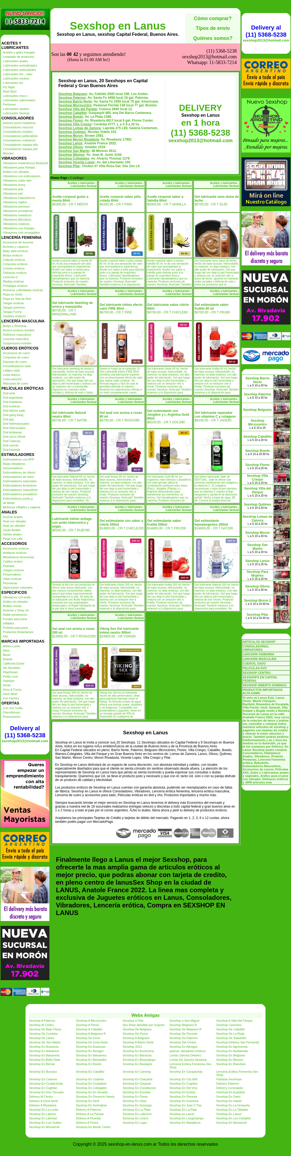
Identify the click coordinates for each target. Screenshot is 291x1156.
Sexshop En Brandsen (231, 1064)
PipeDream (10, 672)
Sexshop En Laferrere (137, 1114)
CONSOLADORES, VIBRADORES (256, 648)
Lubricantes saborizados (19, 100)
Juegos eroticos (13, 570)
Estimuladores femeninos (20, 485)
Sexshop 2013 (132, 1046)
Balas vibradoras (14, 463)
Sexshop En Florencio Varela (95, 1096)
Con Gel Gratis (13, 708)
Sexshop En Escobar (137, 1092)
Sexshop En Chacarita (137, 1079)
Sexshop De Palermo (183, 1038)
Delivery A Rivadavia (42, 1105)
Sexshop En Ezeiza (182, 1092)
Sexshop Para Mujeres (257, 573)
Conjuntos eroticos (15, 264)
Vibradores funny (14, 184)
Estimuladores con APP (18, 459)
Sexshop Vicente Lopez (76, 162)
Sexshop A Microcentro (91, 1020)
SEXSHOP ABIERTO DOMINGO (265, 685)
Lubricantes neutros (16, 78)
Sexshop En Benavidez (91, 1059)
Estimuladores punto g (18, 498)
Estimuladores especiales (20, 481)
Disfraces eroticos (15, 272)
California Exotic (13, 663)
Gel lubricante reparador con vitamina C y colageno (215, 414)
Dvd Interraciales (14, 428)
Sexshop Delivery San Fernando (237, 1042)
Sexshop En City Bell (183, 1079)
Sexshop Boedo (70, 117)
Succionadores (13, 468)
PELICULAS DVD (255, 668)
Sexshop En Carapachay (186, 1071)
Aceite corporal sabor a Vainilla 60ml (165, 198)
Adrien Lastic (11, 646)
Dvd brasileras (12, 402)
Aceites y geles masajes (19, 52)
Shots (7, 685)
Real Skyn (10, 91)
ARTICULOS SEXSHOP (259, 641)
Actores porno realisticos (19, 123)
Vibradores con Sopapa (18, 228)
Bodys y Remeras (15, 326)
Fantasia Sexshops (229, 1079)
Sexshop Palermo (72, 98)
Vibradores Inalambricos (19, 197)
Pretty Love (10, 676)
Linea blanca (11, 374)
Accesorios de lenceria (18, 242)
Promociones (11, 716)
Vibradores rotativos (16, 224)
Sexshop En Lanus (228, 1114)
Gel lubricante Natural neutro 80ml (69, 414)
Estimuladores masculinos (20, 489)
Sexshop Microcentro (74, 105)
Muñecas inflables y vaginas (21, 507)
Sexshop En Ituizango (137, 1105)
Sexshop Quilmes (72, 132)
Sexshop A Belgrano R (91, 1033)
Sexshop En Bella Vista (44, 1059)
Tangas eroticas (13, 303)
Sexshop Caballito (72, 113)
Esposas (8, 565)
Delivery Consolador (229, 1088)
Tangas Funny (12, 311)
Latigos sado (11, 370)
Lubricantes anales (15, 61)
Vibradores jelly (13, 189)
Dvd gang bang (13, 415)
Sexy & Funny (12, 689)
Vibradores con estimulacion (21, 176)
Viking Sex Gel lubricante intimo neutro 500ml (119, 630)
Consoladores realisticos (19, 140)
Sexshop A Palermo (42, 1020)
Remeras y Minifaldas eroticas (23, 290)
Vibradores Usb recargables (21, 232)
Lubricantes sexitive (16, 108)
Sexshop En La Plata (137, 1109)
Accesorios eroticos (16, 548)
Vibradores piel (13, 193)
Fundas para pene (15, 619)
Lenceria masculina (16, 339)
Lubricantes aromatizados (20, 65)
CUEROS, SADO (254, 663)
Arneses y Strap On (16, 610)
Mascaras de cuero (16, 383)
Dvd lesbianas (12, 432)
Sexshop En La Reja (183, 1109)
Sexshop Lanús (70, 143)
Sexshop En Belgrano (230, 1055)
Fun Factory (11, 698)
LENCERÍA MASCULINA (260, 658)
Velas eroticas (12, 578)
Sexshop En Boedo (88, 1064)
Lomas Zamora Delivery (185, 1055)
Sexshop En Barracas (137, 1055)
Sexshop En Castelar (90, 1079)
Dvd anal (9, 393)
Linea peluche (12, 379)
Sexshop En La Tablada (232, 1109)
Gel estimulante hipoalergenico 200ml (211, 522)
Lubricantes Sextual (16, 113)
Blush (7, 654)
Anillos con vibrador (16, 171)
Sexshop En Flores (135, 1096)
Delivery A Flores (87, 1122)
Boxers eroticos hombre (18, 330)
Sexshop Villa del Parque (77, 109)
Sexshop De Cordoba (43, 1033)
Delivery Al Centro (41, 1096)
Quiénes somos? (212, 38)
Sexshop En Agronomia (232, 1046)
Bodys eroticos (13, 255)
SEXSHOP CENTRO (257, 672)
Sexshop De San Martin (45, 1042)
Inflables (8, 623)
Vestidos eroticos (14, 316)
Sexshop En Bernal (42, 1064)
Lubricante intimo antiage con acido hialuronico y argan (72, 522)
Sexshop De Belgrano (137, 1029)
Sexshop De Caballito (230, 1029)
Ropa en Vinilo (12, 294)
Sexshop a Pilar (133, 1020)
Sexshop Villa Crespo (75, 124)
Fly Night (9, 87)
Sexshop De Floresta (183, 1033)
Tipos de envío (213, 28)
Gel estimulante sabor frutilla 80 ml (212, 306)
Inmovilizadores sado (17, 366)
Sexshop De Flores (135, 1033)
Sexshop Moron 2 (257, 600)
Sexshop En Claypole (137, 1083)
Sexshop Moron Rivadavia (78, 139)
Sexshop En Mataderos (184, 1122)
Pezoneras (10, 583)
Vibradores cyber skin (17, 180)
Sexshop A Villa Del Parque (234, 1020)
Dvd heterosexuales (16, 423)
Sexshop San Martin (74, 151)
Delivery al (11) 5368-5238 (25, 732)
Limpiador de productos (18, 56)
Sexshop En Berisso (229, 1059)
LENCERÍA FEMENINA (258, 654)
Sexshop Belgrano (72, 94)
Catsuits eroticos (14, 259)
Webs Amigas (145, 1015)
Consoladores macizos (18, 127)
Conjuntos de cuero (16, 357)
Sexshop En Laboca (42, 1114)
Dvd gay (8, 419)
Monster (8, 153)
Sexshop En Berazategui (139, 1059)
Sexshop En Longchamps (186, 1118)
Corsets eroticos (13, 268)
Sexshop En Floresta (183, 1096)
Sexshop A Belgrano (136, 1038)
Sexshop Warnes (71, 155)
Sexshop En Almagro (90, 1051)
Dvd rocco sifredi (14, 436)
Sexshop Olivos (70, 147)
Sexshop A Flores (87, 1025)
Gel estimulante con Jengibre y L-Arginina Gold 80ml (168, 414)
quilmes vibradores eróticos (187, 1051)
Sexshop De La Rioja (230, 1033)
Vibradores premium (16, 206)
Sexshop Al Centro (41, 1025)
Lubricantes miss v (15, 95)
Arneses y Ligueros (16, 246)
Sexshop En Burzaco (43, 1071)
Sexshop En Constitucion (139, 1088)
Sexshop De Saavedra (231, 1038)
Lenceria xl (10, 277)
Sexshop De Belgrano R (185, 1029)
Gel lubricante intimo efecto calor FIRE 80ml (121, 306)
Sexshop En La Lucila (43, 1109)
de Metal (8, 502)
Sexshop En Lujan (135, 1122)
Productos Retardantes (18, 632)
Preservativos (12, 574)
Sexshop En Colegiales (91, 1088)
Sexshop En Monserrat (231, 1122)
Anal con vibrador (14, 521)
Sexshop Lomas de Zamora (79, 128)
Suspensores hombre (17, 343)
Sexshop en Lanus (118, 26)
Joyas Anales (12, 530)
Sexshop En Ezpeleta (230, 1092)
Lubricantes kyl (13, 82)
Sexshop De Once (88, 1038)
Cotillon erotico (13, 561)
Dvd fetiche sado (14, 410)
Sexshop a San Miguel (184, 1020)
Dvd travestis (11, 449)
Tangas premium (14, 307)
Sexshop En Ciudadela (91, 1083)
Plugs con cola (13, 538)
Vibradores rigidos (15, 202)
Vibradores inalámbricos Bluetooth (25, 163)
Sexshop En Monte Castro (93, 1127)
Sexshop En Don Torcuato (46, 1092)
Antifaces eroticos (15, 552)
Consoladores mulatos (18, 131)
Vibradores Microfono (17, 219)
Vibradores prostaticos (18, 210)
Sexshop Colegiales (73, 158)
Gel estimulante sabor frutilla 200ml (164, 522)
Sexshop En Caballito (90, 1071)
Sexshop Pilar (69, 166)
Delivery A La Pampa (89, 1114)
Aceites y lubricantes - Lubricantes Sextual (82, 185)
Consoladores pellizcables (20, 136)
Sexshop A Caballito (89, 1029)
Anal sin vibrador (14, 525)
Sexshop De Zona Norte (92, 1042)
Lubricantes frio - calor (18, 74)
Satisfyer (9, 680)
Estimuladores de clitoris (19, 472)
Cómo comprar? (213, 18)
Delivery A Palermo (88, 1109)
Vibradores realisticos (17, 215)
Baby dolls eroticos (15, 251)
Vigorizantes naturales (18, 587)
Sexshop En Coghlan (183, 1083)
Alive (6, 650)
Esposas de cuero (15, 361)
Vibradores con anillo (17, 597)
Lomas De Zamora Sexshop (188, 1059)
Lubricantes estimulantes (19, 69)
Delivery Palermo (227, 1083)
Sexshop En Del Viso (183, 1088)
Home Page (58, 178)
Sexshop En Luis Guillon (45, 1122)
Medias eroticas (13, 281)
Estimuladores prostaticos (20, 494)
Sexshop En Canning (137, 1071)
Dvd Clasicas (11, 441)
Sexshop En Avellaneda (232, 1051)
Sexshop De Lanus (41, 1038)
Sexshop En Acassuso (44, 1046)
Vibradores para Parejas (19, 167)
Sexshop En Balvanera (44, 1055)
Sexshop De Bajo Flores (45, 1029)
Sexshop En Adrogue (183, 1046)
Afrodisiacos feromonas (18, 557)
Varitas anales (12, 534)
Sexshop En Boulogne (137, 1064)
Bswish (7, 659)
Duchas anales (13, 517)
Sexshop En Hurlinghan (91, 1105)
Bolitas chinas (12, 606)
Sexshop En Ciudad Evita (46, 1083)
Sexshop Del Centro (182, 1042)
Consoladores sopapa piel (20, 149)
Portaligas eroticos (15, 285)
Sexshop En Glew (134, 1101)
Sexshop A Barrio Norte (138, 1042)
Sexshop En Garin (228, 1096)
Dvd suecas (10, 445)
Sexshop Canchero (229, 1025)
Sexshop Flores (70, 120)
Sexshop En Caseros (43, 1079)
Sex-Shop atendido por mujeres (144, 1025)
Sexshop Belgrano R (183, 1025)
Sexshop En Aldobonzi (44, 1051)
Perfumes (9, 104)
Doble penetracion (15, 614)
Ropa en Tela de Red (17, 298)
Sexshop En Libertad (43, 1118)
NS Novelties (11, 667)
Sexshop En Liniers (135, 1118)
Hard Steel (10, 693)
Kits (5, 636)
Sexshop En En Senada (91, 1092)
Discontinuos (11, 712)
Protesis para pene (15, 627)
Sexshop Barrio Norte (75, 101)
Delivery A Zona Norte (43, 1101)
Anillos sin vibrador (15, 601)
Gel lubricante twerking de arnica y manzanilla (72, 305)
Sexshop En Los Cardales (233, 1118)
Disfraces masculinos (17, 334)
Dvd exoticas (11, 406)
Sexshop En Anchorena (138, 1051)
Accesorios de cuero (16, 353)
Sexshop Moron (70, 136)
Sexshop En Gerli (87, 1101)
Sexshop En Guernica (183, 1101)
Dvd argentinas (13, 397)
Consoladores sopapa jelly (20, 144)
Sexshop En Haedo (229, 1101)
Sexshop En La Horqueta (233, 1105)
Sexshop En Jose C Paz (185, 1105)
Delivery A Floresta (88, 1118)
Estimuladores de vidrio (18, 476)
